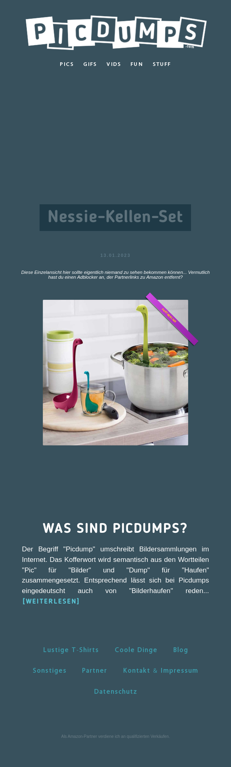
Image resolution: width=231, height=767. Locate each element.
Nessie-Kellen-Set (115, 217)
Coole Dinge (136, 650)
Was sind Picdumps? (115, 529)
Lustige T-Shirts (71, 650)
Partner (94, 670)
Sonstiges (50, 670)
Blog (180, 650)
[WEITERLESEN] (51, 601)
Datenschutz (115, 691)
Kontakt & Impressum (160, 670)
